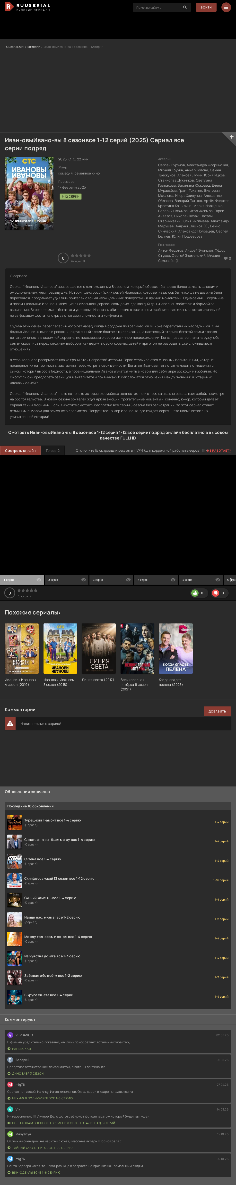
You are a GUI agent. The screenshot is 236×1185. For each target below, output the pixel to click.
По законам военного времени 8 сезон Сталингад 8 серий (61, 1123)
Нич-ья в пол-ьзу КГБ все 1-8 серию (40, 1098)
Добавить (217, 711)
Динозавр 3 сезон (26, 1073)
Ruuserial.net (14, 47)
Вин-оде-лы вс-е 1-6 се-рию (34, 1172)
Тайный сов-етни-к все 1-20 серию (40, 1148)
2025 (62, 159)
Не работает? (219, 450)
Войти (206, 7)
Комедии (33, 47)
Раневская (19, 1049)
